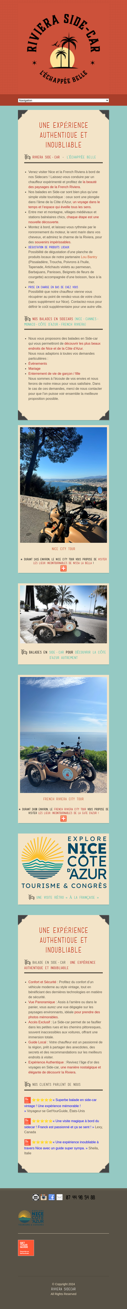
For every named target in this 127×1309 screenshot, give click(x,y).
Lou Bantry (89, 257)
